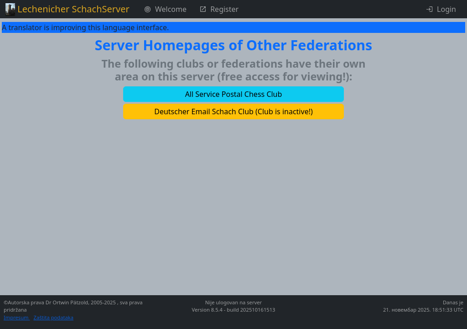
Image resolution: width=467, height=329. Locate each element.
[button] (233, 94)
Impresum (17, 317)
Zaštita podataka (53, 317)
